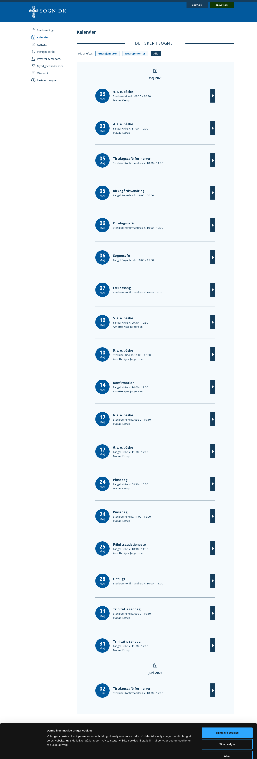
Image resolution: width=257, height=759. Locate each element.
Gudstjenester (107, 53)
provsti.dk (222, 4)
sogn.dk (197, 4)
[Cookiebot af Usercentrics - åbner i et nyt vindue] (23, 752)
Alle (155, 53)
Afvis (227, 735)
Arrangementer (135, 53)
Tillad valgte (227, 723)
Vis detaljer (185, 751)
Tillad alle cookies (227, 712)
